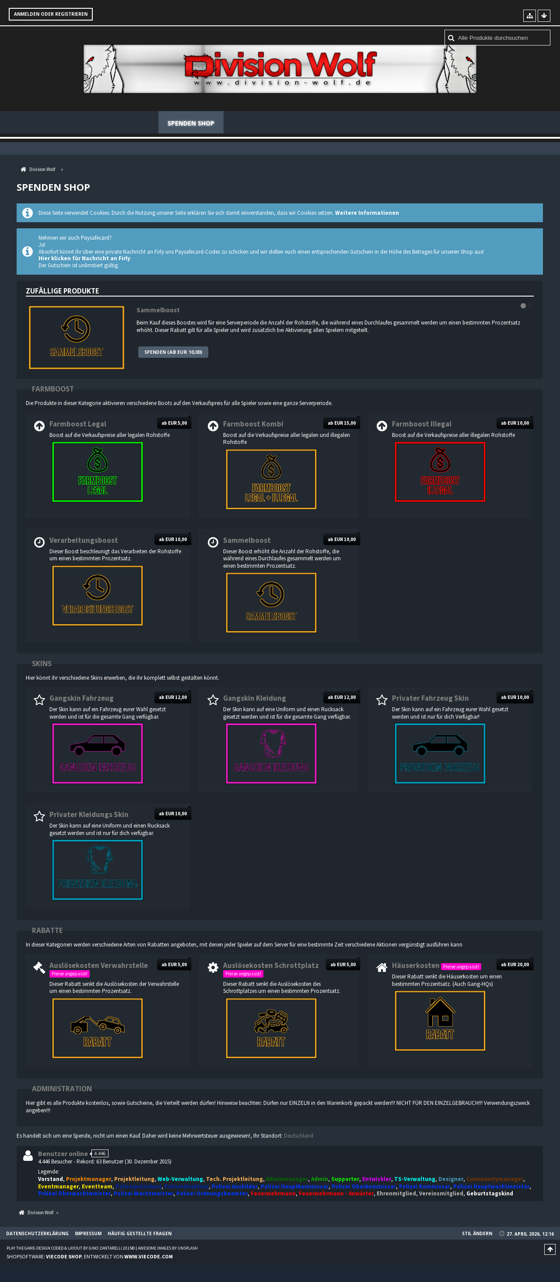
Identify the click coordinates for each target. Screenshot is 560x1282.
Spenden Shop (191, 123)
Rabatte (47, 931)
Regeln (300, 123)
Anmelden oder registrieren (51, 14)
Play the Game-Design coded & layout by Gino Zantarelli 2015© (71, 1248)
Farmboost (53, 389)
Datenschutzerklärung (37, 1234)
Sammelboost (158, 310)
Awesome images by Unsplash (168, 1248)
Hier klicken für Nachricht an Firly (84, 258)
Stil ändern (477, 1234)
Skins (42, 664)
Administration (62, 1089)
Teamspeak (348, 123)
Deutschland (298, 1136)
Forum (138, 123)
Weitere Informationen (367, 213)
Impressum (88, 1234)
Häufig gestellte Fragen (427, 123)
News (100, 123)
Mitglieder (251, 123)
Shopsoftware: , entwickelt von (90, 1257)
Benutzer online (63, 1154)
